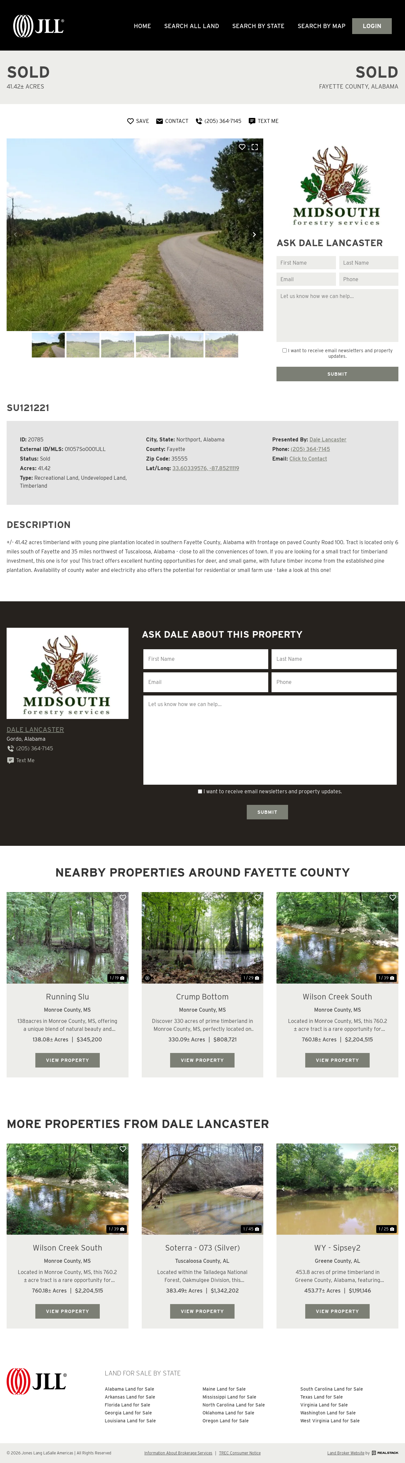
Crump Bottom (202, 996)
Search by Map (322, 25)
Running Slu (67, 996)
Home (142, 25)
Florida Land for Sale (127, 1404)
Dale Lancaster (328, 439)
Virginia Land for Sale (324, 1404)
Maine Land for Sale (224, 1389)
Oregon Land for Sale (225, 1420)
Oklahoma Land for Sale (228, 1412)
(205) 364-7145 (310, 449)
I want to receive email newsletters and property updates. (340, 353)
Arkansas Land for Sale (130, 1397)
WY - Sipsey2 (337, 1248)
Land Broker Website (345, 1452)
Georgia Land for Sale (128, 1412)
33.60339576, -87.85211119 (205, 468)
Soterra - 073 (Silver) (202, 1248)
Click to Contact (308, 459)
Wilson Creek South (337, 996)
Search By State (258, 25)
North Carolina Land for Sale (233, 1404)
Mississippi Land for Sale (229, 1397)
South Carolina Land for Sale (331, 1389)
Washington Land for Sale (328, 1412)
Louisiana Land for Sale (130, 1420)
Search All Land (191, 25)
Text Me (21, 761)
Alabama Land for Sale (129, 1389)
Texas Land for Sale (321, 1397)
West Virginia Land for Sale (330, 1420)
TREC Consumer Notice (240, 1452)
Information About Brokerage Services (178, 1452)
